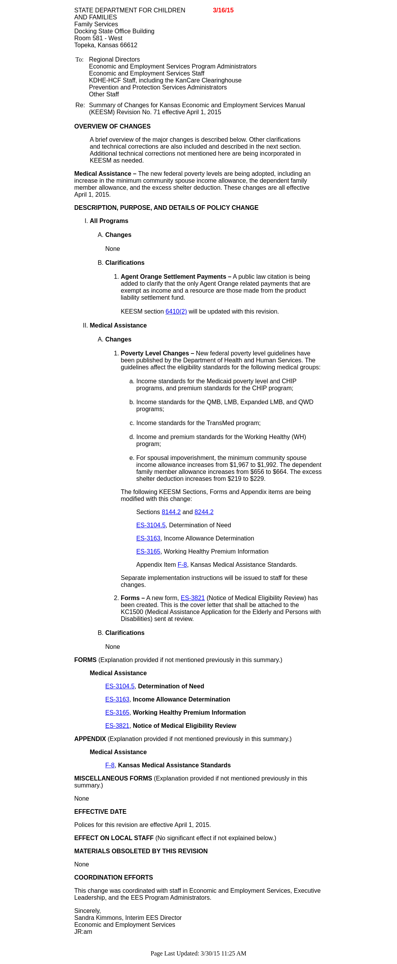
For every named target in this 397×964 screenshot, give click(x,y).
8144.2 (171, 512)
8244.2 (204, 512)
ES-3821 (193, 598)
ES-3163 (148, 538)
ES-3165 (148, 551)
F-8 (182, 564)
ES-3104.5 (151, 525)
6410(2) (176, 311)
